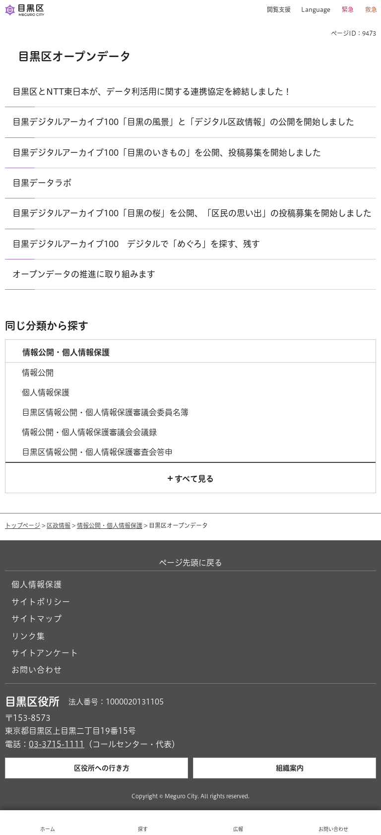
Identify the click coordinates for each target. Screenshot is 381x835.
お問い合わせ (36, 670)
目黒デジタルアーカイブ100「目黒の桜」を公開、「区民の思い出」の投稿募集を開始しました (192, 213)
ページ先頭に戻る (190, 563)
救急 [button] (371, 9)
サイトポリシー (40, 602)
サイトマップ (36, 619)
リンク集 (28, 636)
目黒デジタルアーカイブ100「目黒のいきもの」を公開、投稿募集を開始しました (166, 152)
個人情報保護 (36, 584)
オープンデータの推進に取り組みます (83, 274)
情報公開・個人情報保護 (109, 525)
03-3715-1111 (56, 744)
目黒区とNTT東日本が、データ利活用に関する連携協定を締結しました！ (152, 91)
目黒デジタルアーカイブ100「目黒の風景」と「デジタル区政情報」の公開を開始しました (183, 122)
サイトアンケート (44, 653)
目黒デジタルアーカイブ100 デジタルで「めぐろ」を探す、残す (136, 244)
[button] (275, 10)
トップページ (22, 525)
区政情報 (58, 525)
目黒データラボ (41, 183)
